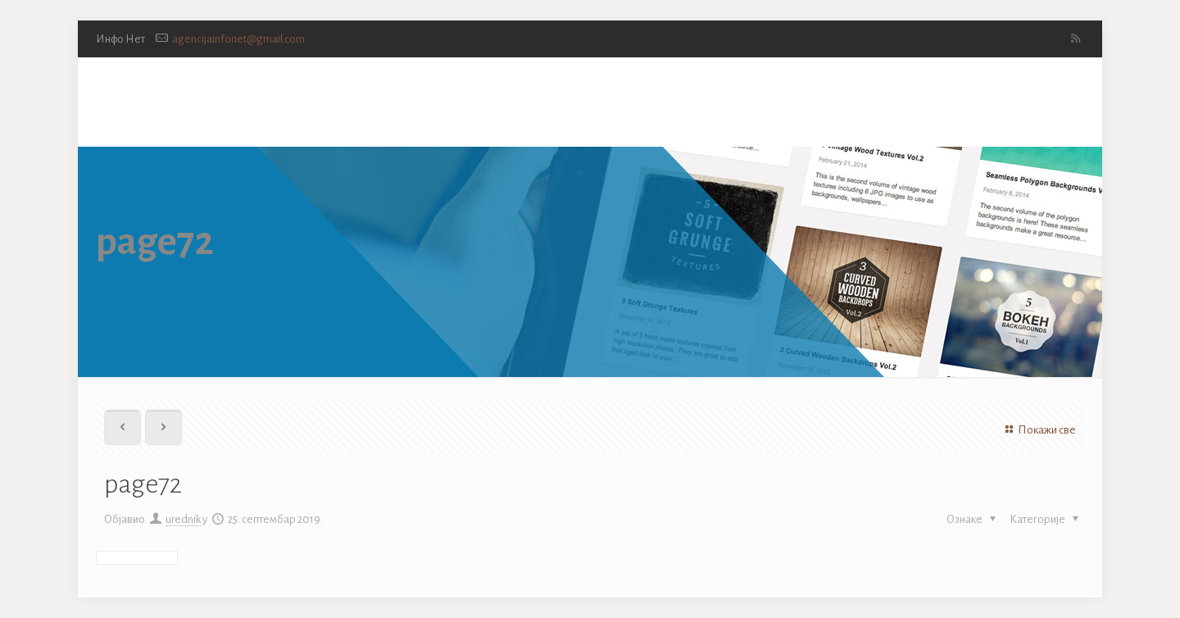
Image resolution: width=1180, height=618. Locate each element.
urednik (183, 519)
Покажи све (1038, 430)
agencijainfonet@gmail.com (238, 39)
